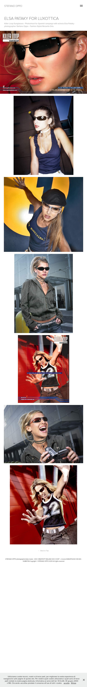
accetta (66, 683)
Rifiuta (73, 683)
